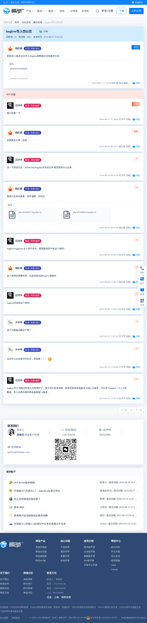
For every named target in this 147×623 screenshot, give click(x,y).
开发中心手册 (90, 565)
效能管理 (65, 560)
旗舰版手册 (89, 556)
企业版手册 (89, 551)
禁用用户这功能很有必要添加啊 (31, 515)
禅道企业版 (41, 551)
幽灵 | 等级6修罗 (32, 105)
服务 (52, 11)
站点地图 (4, 618)
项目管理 (65, 551)
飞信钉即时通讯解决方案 (11, 611)
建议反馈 (37, 22)
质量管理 (65, 556)
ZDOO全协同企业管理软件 (84, 607)
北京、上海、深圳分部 (59, 597)
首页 (17, 22)
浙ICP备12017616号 (77, 617)
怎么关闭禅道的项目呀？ (27, 499)
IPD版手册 (89, 560)
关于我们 (4, 579)
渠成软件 (66, 607)
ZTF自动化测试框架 (19, 607)
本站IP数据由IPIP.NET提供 (133, 618)
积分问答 (115, 547)
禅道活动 (4, 592)
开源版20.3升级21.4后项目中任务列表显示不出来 (40, 524)
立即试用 (136, 10)
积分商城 (27, 588)
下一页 (138, 410)
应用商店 (86, 11)
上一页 (123, 410)
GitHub (114, 569)
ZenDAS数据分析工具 (108, 607)
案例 (41, 11)
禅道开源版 (41, 547)
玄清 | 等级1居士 (32, 48)
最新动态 (4, 588)
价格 (62, 11)
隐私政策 (16, 618)
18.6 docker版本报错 (24, 482)
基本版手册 (89, 547)
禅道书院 (27, 592)
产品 (29, 11)
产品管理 (65, 547)
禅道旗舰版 (41, 556)
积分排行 (27, 583)
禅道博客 (27, 579)
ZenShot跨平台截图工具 (130, 607)
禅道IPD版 (41, 560)
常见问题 (115, 551)
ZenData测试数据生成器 (41, 607)
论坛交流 (26, 22)
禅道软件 (4, 583)
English (137, 2)
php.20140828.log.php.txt (84, 212)
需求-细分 (19, 507)
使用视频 (115, 560)
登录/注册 (107, 10)
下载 (121, 10)
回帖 (43, 31)
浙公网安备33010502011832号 (101, 617)
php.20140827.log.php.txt (29, 212)
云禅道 (74, 11)
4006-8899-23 (27, 2)
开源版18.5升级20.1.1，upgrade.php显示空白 (37, 491)
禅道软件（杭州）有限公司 (54, 617)
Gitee (113, 565)
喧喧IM (56, 607)
